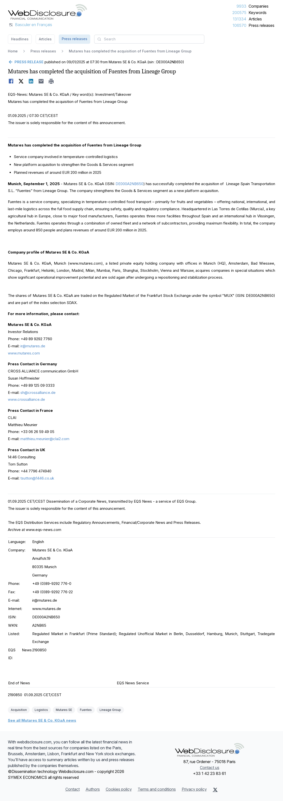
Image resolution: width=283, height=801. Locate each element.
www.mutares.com (24, 353)
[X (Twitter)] (215, 789)
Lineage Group (110, 710)
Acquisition (19, 710)
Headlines (20, 39)
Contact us (209, 767)
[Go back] (26, 62)
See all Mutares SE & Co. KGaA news (42, 720)
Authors (93, 789)
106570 (239, 25)
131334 (239, 18)
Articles (255, 18)
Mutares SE (64, 710)
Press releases (261, 25)
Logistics (41, 710)
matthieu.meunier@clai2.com (44, 438)
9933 (241, 6)
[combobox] (149, 39)
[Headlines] (47, 12)
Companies (258, 6)
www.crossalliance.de (26, 399)
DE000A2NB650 (129, 183)
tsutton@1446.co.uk (37, 478)
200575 (239, 12)
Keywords (258, 12)
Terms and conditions (157, 789)
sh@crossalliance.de (38, 392)
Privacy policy (194, 789)
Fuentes (86, 710)
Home (13, 51)
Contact (72, 789)
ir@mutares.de (32, 346)
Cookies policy (119, 789)
